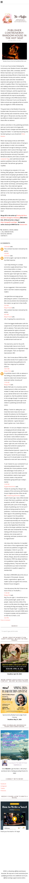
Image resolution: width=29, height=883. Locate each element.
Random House (9, 232)
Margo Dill (7, 385)
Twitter (3, 788)
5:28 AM (6, 253)
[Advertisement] (14, 851)
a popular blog (5, 159)
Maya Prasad (8, 308)
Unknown (7, 246)
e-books (11, 230)
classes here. (23, 224)
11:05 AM (6, 382)
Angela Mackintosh (9, 486)
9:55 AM (6, 314)
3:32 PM (6, 618)
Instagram (4, 786)
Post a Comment (5, 620)
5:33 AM (6, 305)
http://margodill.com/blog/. (9, 222)
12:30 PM (6, 484)
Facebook (3, 784)
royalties (3, 234)
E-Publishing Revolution (13, 495)
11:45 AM (6, 593)
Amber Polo (7, 371)
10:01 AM (6, 369)
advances (5, 230)
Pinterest (3, 790)
